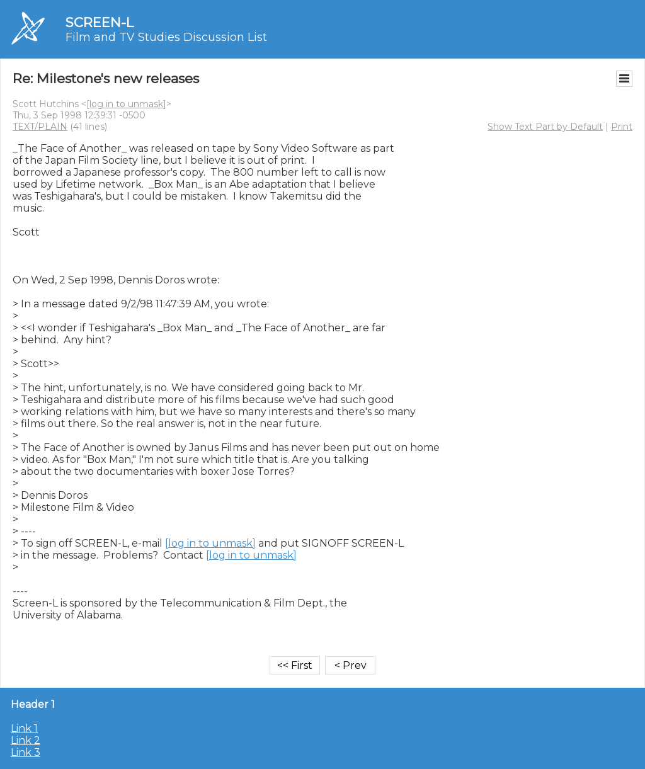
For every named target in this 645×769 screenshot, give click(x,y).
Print (621, 126)
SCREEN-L (100, 22)
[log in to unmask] (126, 104)
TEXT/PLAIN (40, 126)
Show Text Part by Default (545, 126)
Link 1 (24, 728)
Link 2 (25, 740)
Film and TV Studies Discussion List (166, 37)
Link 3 (25, 752)
